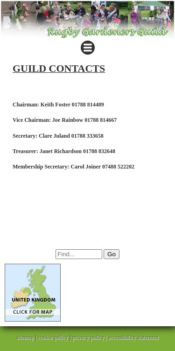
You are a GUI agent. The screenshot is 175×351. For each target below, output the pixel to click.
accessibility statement (133, 337)
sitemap (25, 337)
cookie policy (53, 337)
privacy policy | (90, 337)
